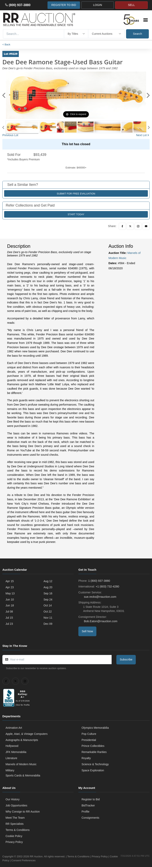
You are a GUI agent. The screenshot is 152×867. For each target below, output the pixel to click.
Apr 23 (10, 587)
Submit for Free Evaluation (76, 193)
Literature (11, 758)
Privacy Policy (14, 842)
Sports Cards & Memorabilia (23, 775)
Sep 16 (48, 593)
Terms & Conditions (17, 829)
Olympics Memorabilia (95, 727)
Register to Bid (91, 799)
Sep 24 (48, 599)
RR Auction (36, 856)
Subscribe (126, 659)
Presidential (89, 740)
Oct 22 (48, 611)
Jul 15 (9, 617)
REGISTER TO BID (63, 5)
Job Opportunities (16, 805)
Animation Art (14, 727)
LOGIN (97, 5)
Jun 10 (10, 599)
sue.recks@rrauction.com (99, 596)
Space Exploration (93, 770)
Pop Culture (89, 733)
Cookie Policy (14, 836)
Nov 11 (48, 617)
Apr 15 (10, 581)
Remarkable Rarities (94, 752)
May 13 (10, 593)
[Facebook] (122, 226)
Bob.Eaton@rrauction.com (100, 621)
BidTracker (88, 805)
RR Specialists (15, 823)
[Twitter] (130, 226)
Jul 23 (9, 623)
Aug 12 (48, 581)
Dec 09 (48, 623)
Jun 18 (10, 605)
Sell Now (87, 631)
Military (10, 770)
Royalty (86, 758)
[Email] (146, 226)
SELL (131, 5)
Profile (85, 811)
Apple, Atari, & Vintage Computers (27, 733)
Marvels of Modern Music (21, 764)
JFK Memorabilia (16, 752)
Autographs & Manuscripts (22, 740)
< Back (6, 44)
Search (137, 33)
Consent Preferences (32, 860)
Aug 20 (48, 587)
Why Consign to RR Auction (23, 811)
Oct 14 (48, 605)
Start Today (76, 214)
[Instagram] (138, 226)
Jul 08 (9, 611)
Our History (13, 799)
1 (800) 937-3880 (99, 580)
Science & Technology (95, 764)
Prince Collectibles (93, 745)
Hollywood (12, 745)
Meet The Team (15, 817)
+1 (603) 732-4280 (107, 586)
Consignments (90, 817)
